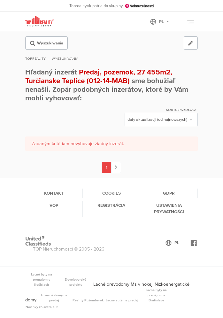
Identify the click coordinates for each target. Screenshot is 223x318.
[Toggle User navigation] (178, 22)
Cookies (111, 193)
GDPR (169, 193)
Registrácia (111, 205)
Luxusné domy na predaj (54, 297)
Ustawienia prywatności (169, 208)
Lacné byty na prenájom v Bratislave (156, 295)
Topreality (35, 58)
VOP (54, 205)
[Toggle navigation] (190, 22)
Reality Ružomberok (88, 300)
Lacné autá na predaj (122, 300)
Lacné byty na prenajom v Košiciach (41, 279)
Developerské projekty (75, 281)
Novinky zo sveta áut (42, 307)
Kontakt (54, 193)
